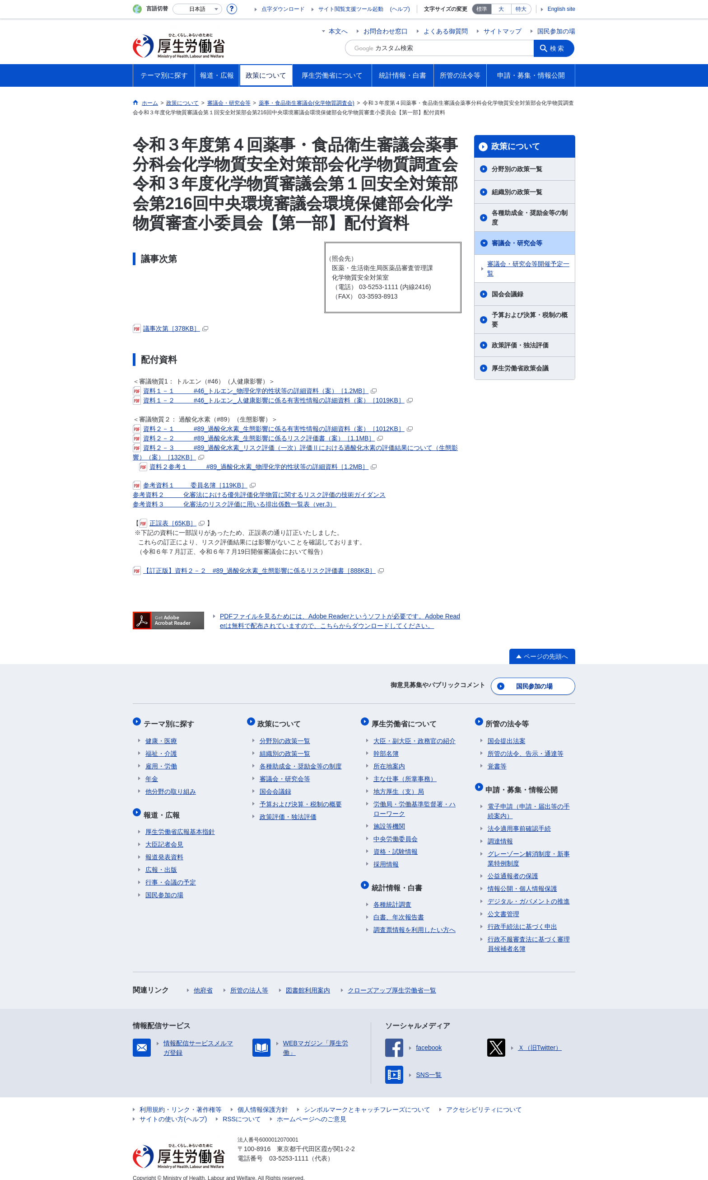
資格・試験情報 (395, 845)
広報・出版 (161, 859)
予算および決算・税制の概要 (530, 319)
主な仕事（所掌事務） (405, 773)
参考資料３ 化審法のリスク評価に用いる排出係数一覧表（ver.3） (234, 504)
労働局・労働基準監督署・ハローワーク (414, 803)
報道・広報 (163, 806)
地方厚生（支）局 (398, 785)
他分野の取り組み (170, 785)
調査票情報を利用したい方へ (414, 919)
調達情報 (500, 831)
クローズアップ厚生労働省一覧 (392, 980)
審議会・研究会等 (517, 243)
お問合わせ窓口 (385, 31)
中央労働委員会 (395, 833)
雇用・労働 (161, 760)
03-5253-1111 (288, 1148)
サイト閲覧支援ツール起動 (350, 9)
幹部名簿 (386, 747)
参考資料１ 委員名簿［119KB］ (194, 485)
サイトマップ (503, 31)
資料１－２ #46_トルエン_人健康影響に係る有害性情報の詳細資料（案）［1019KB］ (273, 400)
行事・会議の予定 (170, 872)
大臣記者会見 (164, 834)
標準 (481, 9)
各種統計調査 (392, 894)
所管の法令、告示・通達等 (526, 747)
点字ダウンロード (283, 9)
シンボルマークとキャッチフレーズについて (367, 1099)
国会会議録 (507, 294)
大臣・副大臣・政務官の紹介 (414, 735)
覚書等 (497, 760)
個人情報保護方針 (263, 1099)
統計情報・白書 (398, 879)
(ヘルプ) (400, 9)
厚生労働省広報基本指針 (180, 821)
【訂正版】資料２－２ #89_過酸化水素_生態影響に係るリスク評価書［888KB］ (258, 570)
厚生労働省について (405, 720)
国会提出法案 (507, 735)
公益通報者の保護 (513, 866)
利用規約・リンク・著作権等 (181, 1099)
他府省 (203, 980)
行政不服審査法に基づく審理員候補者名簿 (529, 934)
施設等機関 (389, 820)
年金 (151, 773)
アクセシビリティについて (484, 1099)
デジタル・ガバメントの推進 (529, 891)
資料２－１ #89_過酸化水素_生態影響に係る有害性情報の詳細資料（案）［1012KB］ (273, 428)
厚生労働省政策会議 (520, 368)
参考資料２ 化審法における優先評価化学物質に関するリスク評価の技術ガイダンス (259, 494)
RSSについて (242, 1109)
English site (561, 9)
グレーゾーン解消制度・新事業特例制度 (529, 848)
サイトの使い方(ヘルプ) (173, 1109)
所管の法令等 (509, 720)
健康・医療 (161, 735)
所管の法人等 (249, 980)
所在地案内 (389, 760)
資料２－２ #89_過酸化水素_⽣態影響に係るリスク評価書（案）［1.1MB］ (258, 438)
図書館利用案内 (308, 980)
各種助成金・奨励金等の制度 (530, 217)
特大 (521, 9)
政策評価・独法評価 (520, 345)
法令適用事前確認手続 (519, 818)
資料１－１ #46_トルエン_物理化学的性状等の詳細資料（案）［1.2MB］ (255, 390)
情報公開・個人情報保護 (522, 878)
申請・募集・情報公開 (524, 781)
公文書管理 (503, 904)
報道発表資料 (164, 847)
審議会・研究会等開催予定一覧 (528, 268)
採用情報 (386, 858)
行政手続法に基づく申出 (522, 916)
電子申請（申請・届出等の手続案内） (529, 801)
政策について (515, 146)
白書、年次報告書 (398, 907)
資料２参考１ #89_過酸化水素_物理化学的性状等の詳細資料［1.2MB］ (258, 466)
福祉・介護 (161, 747)
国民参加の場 (556, 31)
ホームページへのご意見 (311, 1109)
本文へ (338, 31)
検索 (559, 48)
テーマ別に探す (170, 720)
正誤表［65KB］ (172, 523)
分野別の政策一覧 (517, 169)
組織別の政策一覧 (517, 192)
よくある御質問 (446, 31)
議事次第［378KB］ (170, 328)
